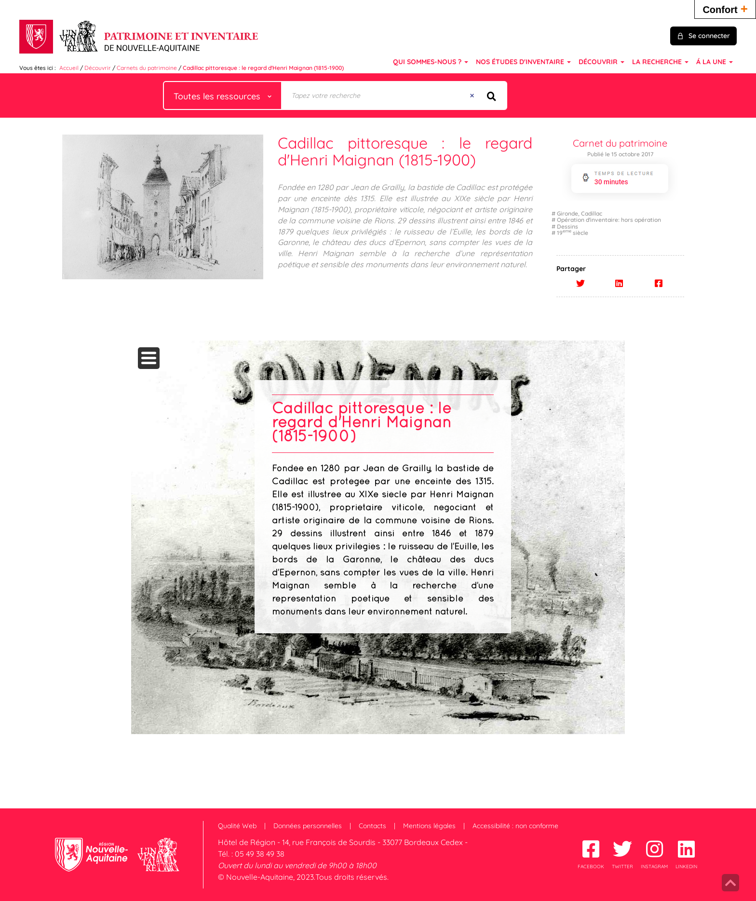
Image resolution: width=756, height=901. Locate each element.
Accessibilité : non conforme (515, 825)
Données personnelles (307, 825)
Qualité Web (237, 825)
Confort (725, 8)
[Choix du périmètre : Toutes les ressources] (223, 95)
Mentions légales (429, 825)
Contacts (372, 825)
